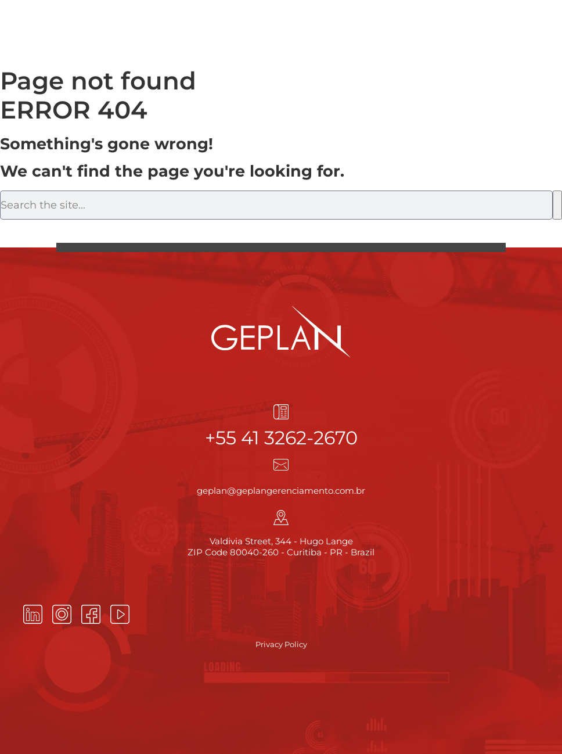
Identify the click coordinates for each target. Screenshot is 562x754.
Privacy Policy (281, 644)
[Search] (557, 205)
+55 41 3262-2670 (281, 437)
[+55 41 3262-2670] (281, 411)
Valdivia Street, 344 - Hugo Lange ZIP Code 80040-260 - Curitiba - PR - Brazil (281, 547)
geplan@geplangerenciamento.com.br (281, 490)
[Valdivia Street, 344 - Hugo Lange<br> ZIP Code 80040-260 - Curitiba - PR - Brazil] (281, 517)
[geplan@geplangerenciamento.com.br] (281, 464)
